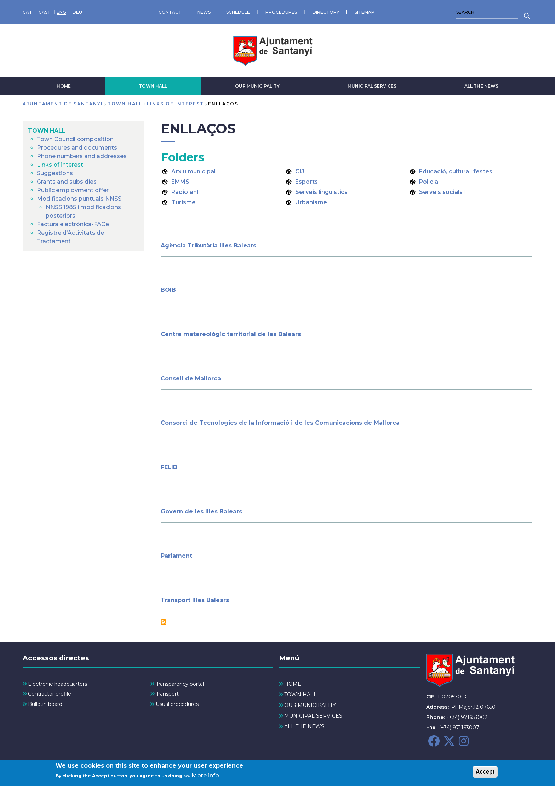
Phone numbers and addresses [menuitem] (82, 156)
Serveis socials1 (442, 192)
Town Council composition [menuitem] (75, 139)
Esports (306, 181)
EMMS (180, 181)
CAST (45, 12)
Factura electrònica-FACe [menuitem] (73, 224)
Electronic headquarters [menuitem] (57, 683)
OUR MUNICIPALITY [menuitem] (310, 705)
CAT (27, 12)
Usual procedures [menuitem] (177, 704)
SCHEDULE (238, 12)
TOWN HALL (153, 86)
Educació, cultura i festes (455, 171)
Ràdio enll (185, 192)
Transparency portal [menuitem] (180, 683)
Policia (428, 181)
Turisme (183, 202)
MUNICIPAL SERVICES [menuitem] (313, 715)
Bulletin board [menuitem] (45, 704)
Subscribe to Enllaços (163, 622)
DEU (77, 12)
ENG (61, 12)
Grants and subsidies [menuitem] (67, 181)
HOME (64, 86)
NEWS (204, 12)
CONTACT (170, 12)
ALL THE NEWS (481, 86)
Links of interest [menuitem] (60, 164)
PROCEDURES (281, 12)
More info (205, 776)
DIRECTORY (326, 12)
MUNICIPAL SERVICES (372, 86)
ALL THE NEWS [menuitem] (304, 726)
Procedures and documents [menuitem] (77, 147)
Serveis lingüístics (321, 192)
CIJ (299, 171)
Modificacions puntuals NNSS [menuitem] (79, 198)
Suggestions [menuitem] (55, 173)
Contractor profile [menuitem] (49, 693)
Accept (485, 772)
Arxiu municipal (193, 171)
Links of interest (175, 103)
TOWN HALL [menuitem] (46, 130)
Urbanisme (311, 202)
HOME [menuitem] (292, 683)
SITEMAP (364, 12)
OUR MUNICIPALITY (257, 86)
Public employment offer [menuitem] (73, 190)
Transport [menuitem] (167, 693)
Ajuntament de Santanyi (63, 103)
